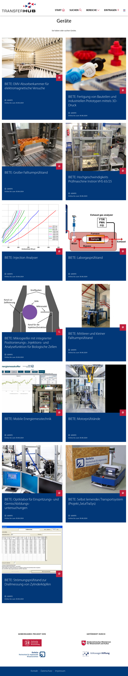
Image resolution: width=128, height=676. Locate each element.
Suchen (75, 10)
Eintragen (111, 10)
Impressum (60, 671)
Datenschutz (46, 671)
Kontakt (34, 671)
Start (60, 10)
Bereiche (92, 10)
